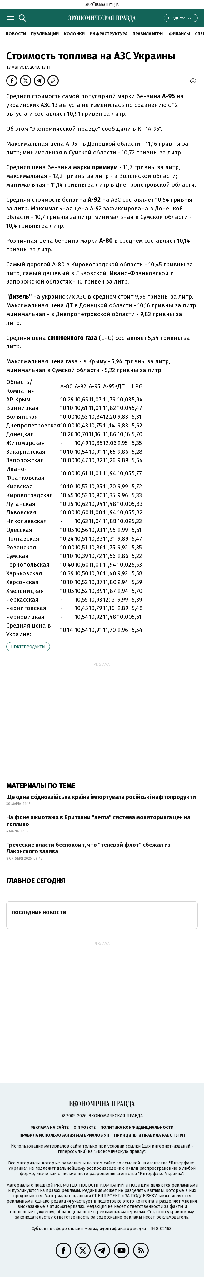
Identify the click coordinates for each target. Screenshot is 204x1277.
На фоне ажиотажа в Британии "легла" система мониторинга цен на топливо (98, 821)
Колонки (74, 34)
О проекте (84, 1127)
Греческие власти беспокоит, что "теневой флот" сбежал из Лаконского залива (88, 848)
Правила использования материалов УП (64, 1135)
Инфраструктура (108, 34)
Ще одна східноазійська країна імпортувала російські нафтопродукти (101, 797)
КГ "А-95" (149, 128)
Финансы (179, 34)
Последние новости (39, 913)
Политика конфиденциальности (137, 1127)
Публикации (45, 34)
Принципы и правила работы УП (149, 1135)
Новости (16, 34)
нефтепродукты (28, 646)
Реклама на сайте (49, 1127)
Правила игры (148, 34)
